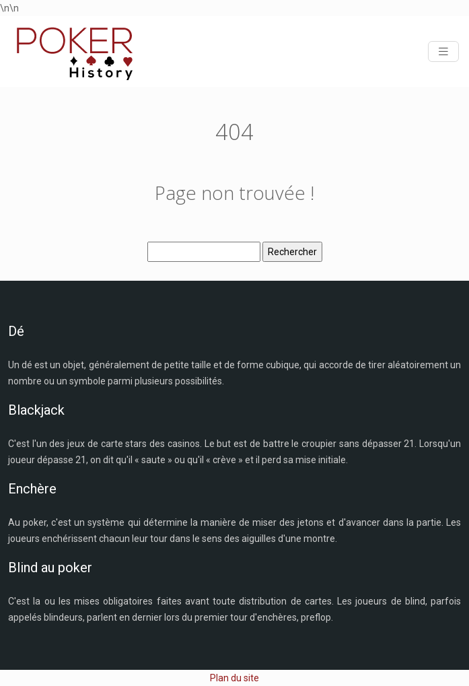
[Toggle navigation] (443, 51)
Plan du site (234, 678)
